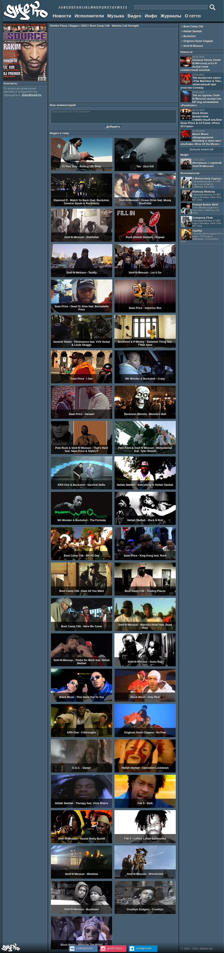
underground (81, 948)
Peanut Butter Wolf (200, 208)
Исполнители (89, 15)
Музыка (115, 15)
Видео (134, 15)
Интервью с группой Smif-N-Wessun (201, 164)
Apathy (201, 236)
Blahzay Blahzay (201, 195)
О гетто (193, 15)
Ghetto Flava (58, 25)
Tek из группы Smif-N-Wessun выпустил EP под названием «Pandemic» (200, 99)
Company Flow (201, 221)
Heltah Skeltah (192, 31)
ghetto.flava (111, 948)
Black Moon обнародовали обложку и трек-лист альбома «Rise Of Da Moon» (201, 138)
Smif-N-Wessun (193, 46)
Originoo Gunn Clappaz (198, 41)
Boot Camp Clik (193, 26)
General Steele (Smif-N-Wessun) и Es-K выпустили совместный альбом (200, 64)
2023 (84, 25)
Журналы (170, 15)
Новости (62, 15)
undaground (140, 948)
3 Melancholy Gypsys (201, 182)
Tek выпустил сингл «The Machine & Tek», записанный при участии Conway (201, 81)
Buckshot (189, 36)
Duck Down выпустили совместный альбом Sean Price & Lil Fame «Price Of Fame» (201, 118)
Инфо (151, 15)
